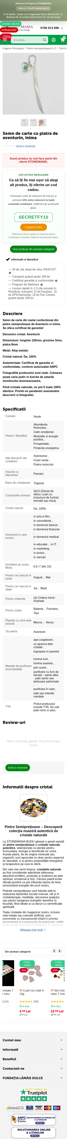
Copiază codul (33, 227)
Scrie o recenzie (25, 146)
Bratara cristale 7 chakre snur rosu (17, 992)
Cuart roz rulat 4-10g (48, 992)
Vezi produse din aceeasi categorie (33, 249)
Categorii (5, 39)
